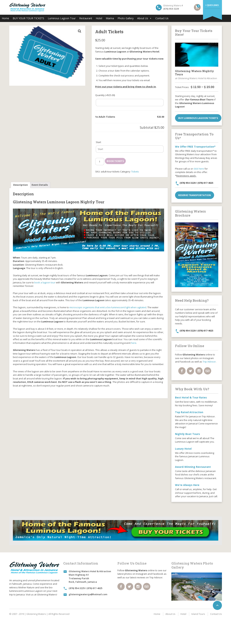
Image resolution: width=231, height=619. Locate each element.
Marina (110, 18)
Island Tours (198, 614)
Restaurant (85, 18)
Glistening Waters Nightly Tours (194, 72)
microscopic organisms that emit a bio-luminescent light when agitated (107, 307)
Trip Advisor (209, 361)
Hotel (99, 18)
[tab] (20, 185)
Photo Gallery (126, 18)
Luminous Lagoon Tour (62, 18)
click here (199, 168)
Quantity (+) (105, 95)
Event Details (40, 184)
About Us (144, 18)
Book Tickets (115, 161)
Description (20, 184)
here (133, 343)
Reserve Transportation (194, 195)
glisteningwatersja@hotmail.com (88, 594)
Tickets (135, 171)
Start (98, 142)
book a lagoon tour (44, 282)
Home (5, 18)
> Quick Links (212, 5)
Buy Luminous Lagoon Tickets (198, 118)
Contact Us (161, 18)
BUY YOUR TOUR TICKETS (28, 18)
